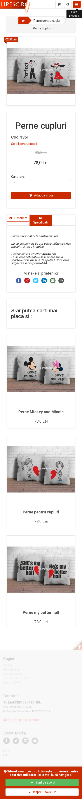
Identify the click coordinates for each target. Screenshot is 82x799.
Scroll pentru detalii (24, 144)
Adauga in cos (42, 195)
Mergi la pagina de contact (21, 720)
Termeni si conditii (15, 679)
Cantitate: (18, 176)
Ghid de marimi (13, 670)
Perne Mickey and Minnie (41, 412)
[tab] (18, 218)
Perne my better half (41, 612)
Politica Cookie (13, 674)
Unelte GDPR (12, 683)
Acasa (7, 666)
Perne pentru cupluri (41, 512)
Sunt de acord (43, 782)
